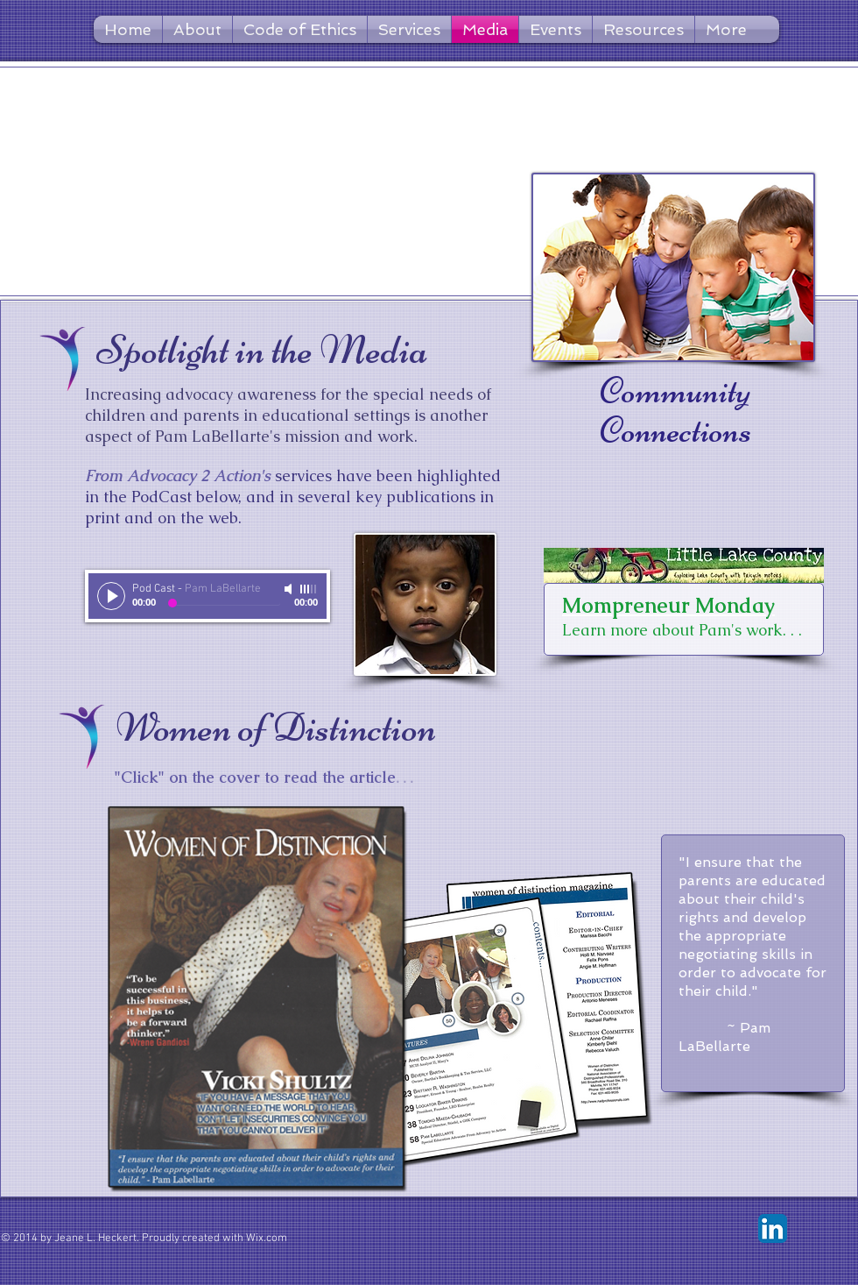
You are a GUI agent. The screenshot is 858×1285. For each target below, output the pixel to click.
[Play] (111, 596)
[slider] (309, 589)
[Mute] (290, 589)
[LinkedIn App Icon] (772, 1228)
